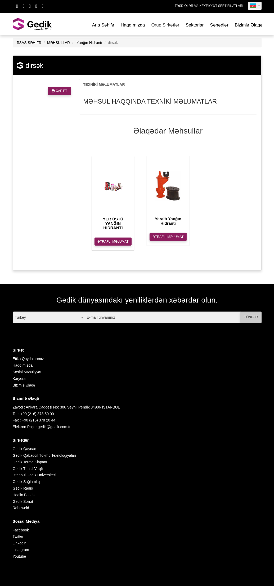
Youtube (19, 556)
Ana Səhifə (103, 25)
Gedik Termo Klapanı (30, 462)
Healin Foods (24, 495)
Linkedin (19, 543)
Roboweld (21, 508)
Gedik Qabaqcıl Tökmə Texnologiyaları (44, 455)
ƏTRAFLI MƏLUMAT (112, 241)
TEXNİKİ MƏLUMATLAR (104, 84)
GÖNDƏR (251, 317)
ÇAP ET (59, 91)
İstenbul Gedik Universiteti (34, 475)
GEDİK (32, 24)
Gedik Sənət (23, 501)
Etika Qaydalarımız (28, 359)
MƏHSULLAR (58, 43)
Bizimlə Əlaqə (249, 25)
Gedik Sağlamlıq (26, 482)
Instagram (21, 550)
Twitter (18, 536)
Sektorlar (195, 25)
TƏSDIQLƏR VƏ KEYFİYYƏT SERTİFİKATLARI (209, 6)
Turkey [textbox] (20, 317)
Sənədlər (219, 25)
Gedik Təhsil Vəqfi (28, 469)
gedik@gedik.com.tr (54, 427)
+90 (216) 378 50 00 (37, 414)
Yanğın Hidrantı (89, 43)
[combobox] (49, 317)
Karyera (19, 378)
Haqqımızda (133, 25)
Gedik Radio (23, 488)
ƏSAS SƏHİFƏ (29, 43)
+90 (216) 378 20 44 (39, 420)
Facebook (21, 530)
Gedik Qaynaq (25, 449)
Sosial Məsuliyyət (27, 372)
